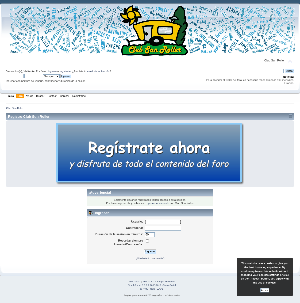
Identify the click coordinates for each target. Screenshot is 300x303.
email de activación (98, 71)
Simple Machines (166, 281)
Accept (265, 290)
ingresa (52, 71)
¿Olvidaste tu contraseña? (150, 258)
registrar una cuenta (157, 203)
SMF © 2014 (149, 281)
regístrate (65, 71)
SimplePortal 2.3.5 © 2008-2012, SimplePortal (152, 285)
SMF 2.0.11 (135, 281)
